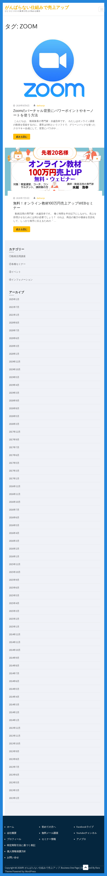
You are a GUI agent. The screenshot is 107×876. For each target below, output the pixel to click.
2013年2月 (14, 798)
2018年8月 (14, 408)
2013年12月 (14, 727)
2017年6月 (14, 455)
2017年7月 (14, 447)
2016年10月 (14, 501)
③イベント (15, 271)
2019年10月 (14, 369)
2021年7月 (14, 307)
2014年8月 (14, 665)
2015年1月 (14, 626)
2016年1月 (14, 556)
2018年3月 (14, 423)
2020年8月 (14, 322)
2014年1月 (14, 720)
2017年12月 (14, 431)
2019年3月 (14, 392)
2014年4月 (14, 696)
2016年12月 (14, 486)
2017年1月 (14, 478)
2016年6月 (14, 517)
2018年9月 (14, 400)
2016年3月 (14, 540)
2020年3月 (14, 346)
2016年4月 (14, 533)
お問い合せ (13, 857)
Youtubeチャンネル (86, 833)
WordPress (30, 871)
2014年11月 (14, 642)
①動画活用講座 (17, 256)
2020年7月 (14, 330)
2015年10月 (14, 572)
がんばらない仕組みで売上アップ (37, 7)
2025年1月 (14, 299)
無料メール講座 (50, 833)
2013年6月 (14, 774)
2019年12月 (14, 361)
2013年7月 (14, 766)
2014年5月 (14, 688)
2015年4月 (14, 603)
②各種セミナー (17, 264)
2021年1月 (14, 314)
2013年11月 (14, 735)
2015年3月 (14, 611)
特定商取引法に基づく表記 (21, 845)
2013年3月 (14, 790)
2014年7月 (14, 673)
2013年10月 (14, 743)
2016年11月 (14, 494)
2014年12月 (14, 634)
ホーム (10, 826)
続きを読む (21, 136)
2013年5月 (14, 782)
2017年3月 (14, 470)
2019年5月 (14, 377)
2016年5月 (14, 525)
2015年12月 (14, 564)
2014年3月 (14, 704)
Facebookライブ (85, 826)
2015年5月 (14, 595)
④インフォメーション (21, 279)
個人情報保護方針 (16, 851)
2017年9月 (14, 439)
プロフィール (14, 839)
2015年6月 (14, 587)
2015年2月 (14, 618)
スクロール (85, 867)
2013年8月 (14, 759)
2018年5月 (14, 416)
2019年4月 (14, 385)
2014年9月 (14, 657)
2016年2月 (14, 548)
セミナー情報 (49, 839)
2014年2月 (14, 712)
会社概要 (11, 833)
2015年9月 (14, 579)
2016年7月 (14, 509)
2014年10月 (14, 650)
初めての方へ (49, 826)
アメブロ (81, 839)
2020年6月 (14, 338)
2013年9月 (14, 751)
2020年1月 (14, 353)
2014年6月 (14, 681)
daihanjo (41, 105)
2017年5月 (14, 462)
